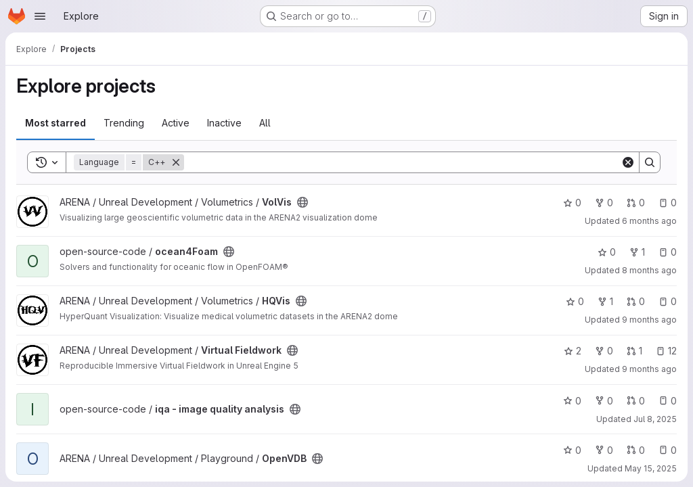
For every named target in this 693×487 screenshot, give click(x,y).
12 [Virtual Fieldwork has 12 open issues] (666, 350)
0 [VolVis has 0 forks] (604, 202)
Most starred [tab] (55, 123)
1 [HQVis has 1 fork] (605, 301)
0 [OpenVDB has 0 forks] (604, 450)
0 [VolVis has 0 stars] (572, 202)
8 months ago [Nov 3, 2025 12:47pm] (649, 270)
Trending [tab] (124, 123)
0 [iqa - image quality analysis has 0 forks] (604, 401)
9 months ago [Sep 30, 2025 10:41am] (649, 320)
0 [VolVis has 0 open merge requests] (636, 202)
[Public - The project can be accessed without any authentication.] (302, 202)
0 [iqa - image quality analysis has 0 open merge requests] (636, 401)
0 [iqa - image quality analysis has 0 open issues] (667, 401)
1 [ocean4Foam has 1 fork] (637, 252)
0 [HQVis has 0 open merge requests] (636, 301)
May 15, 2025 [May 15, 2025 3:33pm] (651, 468)
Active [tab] (175, 123)
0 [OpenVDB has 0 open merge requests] (636, 450)
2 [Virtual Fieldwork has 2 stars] (572, 350)
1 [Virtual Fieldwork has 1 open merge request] (634, 350)
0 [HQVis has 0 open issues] (667, 301)
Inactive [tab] (224, 123)
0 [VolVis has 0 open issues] (667, 202)
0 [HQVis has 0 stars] (575, 301)
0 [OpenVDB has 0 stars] (572, 450)
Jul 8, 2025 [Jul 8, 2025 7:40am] (655, 419)
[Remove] (176, 162)
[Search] (402, 162)
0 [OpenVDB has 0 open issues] (667, 450)
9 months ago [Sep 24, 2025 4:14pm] (649, 369)
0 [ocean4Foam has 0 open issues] (667, 252)
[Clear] (628, 162)
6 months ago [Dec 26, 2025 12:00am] (649, 221)
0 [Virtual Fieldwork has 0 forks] (604, 350)
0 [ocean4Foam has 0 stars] (607, 252)
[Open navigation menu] (40, 16)
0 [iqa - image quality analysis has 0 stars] (572, 401)
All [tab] (265, 123)
